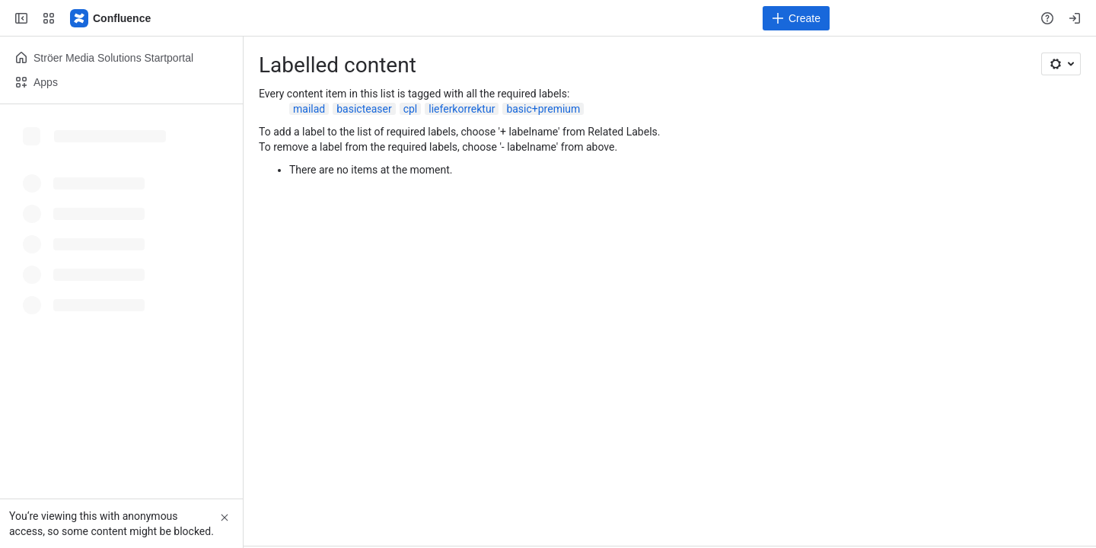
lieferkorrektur (462, 109)
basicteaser (363, 109)
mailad (309, 109)
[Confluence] (111, 18)
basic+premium (543, 109)
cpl (410, 109)
